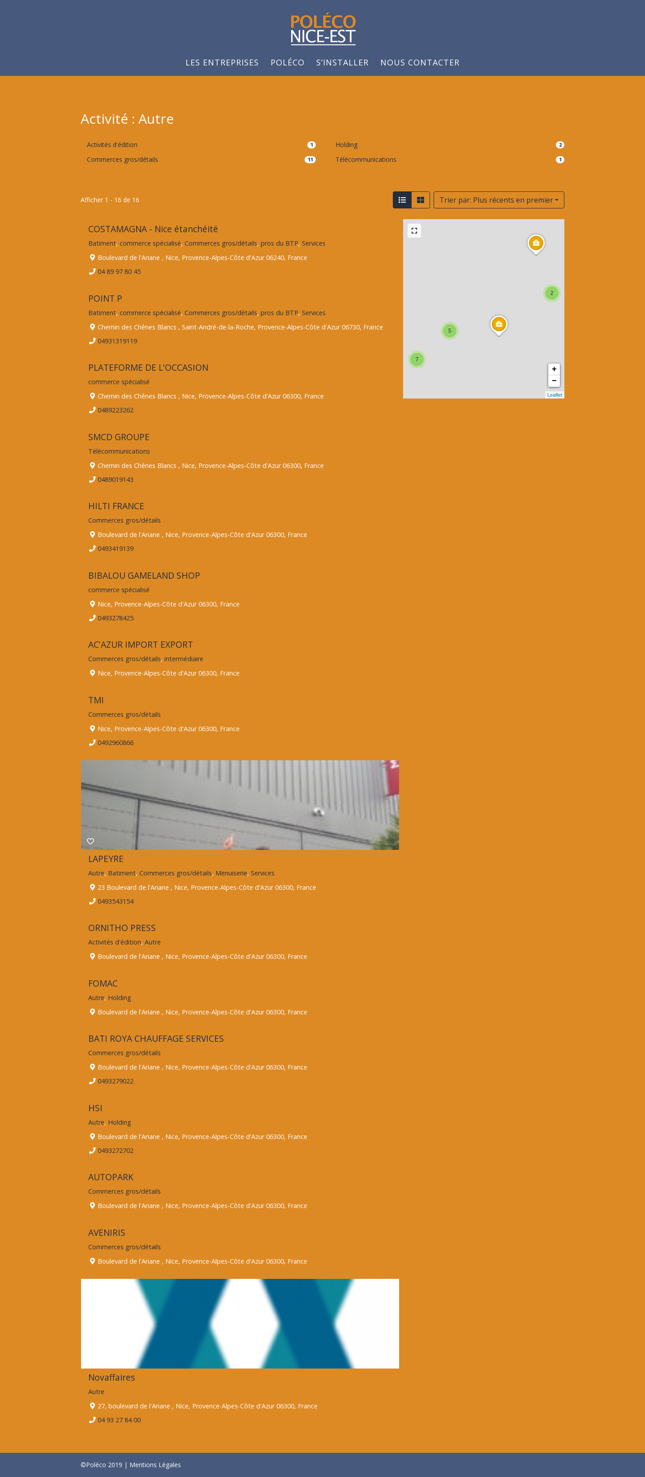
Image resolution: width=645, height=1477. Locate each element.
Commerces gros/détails (122, 159)
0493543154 (115, 901)
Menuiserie (231, 872)
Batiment (102, 243)
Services (314, 243)
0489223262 (115, 410)
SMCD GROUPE (119, 437)
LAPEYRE (106, 859)
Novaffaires (111, 1377)
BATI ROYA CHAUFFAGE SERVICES (156, 1038)
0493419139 (115, 548)
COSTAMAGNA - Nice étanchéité (153, 229)
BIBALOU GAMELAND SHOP (144, 575)
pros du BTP (279, 243)
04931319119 (117, 340)
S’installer (342, 63)
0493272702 (115, 1150)
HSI (95, 1108)
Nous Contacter (420, 63)
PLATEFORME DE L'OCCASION (148, 367)
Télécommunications (365, 159)
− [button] (554, 381)
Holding (346, 144)
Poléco (288, 63)
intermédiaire (183, 658)
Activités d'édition (112, 144)
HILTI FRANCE (116, 506)
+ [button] (554, 369)
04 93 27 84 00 (119, 1419)
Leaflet (554, 395)
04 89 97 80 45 (119, 271)
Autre (96, 872)
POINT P (105, 298)
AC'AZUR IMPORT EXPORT (140, 644)
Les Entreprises (222, 63)
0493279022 (115, 1081)
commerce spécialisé (150, 243)
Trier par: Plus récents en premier (496, 200)
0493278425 (115, 617)
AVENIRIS (106, 1232)
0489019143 (115, 479)
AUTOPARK (110, 1177)
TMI (96, 700)
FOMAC (103, 983)
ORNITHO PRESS (122, 928)
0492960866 (115, 742)
